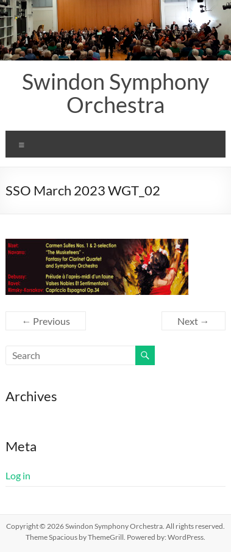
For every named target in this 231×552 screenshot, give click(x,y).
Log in (17, 475)
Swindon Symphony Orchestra (115, 93)
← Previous (45, 321)
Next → (193, 321)
